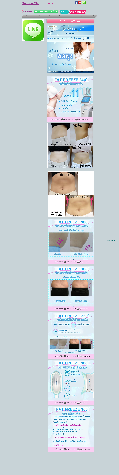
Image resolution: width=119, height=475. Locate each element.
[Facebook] (76, 2)
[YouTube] (79, 2)
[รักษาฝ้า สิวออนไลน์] (77, 12)
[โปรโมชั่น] (64, 12)
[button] (70, 21)
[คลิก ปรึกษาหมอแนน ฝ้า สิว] (46, 11)
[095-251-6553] (27, 11)
